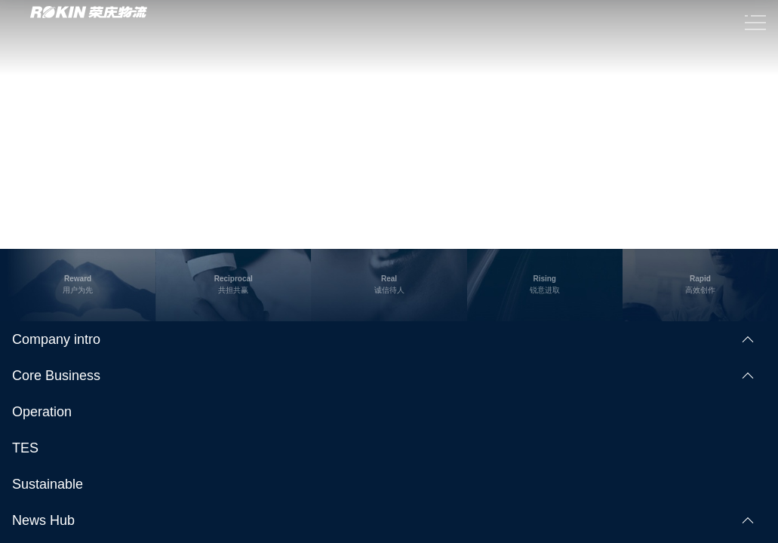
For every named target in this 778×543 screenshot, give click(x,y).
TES (25, 448)
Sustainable (47, 484)
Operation (42, 411)
